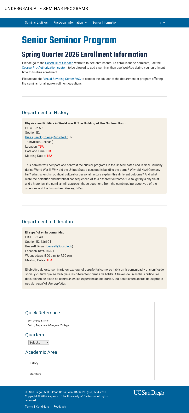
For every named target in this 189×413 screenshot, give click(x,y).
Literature (34, 374)
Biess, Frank (33, 137)
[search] (162, 22)
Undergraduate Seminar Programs (46, 8)
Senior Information (104, 22)
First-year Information (70, 22)
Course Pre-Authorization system (44, 67)
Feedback (60, 406)
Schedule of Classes (59, 63)
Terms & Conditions (37, 406)
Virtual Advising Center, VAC (62, 79)
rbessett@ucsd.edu (59, 246)
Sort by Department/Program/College (48, 325)
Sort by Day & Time (38, 320)
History (33, 363)
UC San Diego (162, 11)
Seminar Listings (36, 22)
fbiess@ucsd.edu (55, 137)
